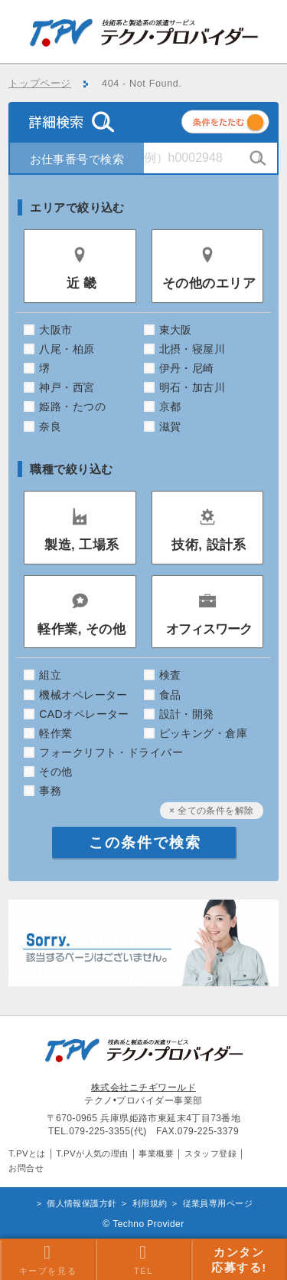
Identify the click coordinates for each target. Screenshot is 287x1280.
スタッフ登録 (210, 1153)
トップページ (39, 83)
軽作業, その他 (82, 629)
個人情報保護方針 (82, 1203)
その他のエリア (209, 283)
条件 (244, 124)
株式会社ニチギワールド (143, 1087)
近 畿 (82, 283)
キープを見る (48, 1259)
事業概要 (156, 1153)
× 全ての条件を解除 (211, 810)
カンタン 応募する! (239, 1259)
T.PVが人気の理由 (92, 1153)
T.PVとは (27, 1153)
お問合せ (26, 1168)
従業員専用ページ (218, 1203)
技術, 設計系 (208, 545)
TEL (143, 1259)
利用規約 (150, 1203)
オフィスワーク (209, 629)
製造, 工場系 (81, 545)
